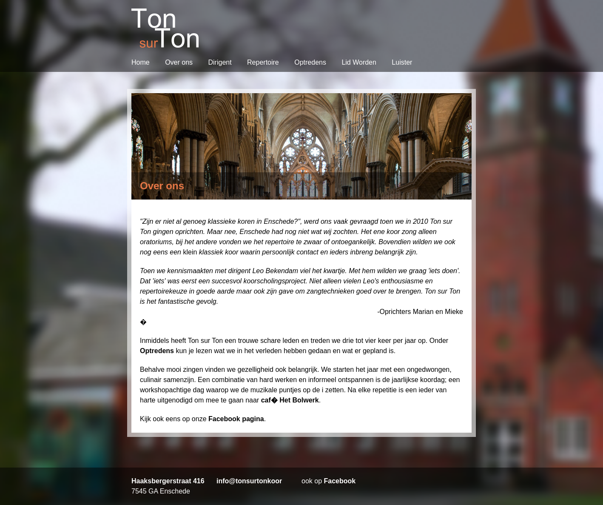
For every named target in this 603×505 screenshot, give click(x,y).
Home (141, 62)
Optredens (311, 62)
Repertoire (264, 62)
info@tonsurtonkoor (249, 481)
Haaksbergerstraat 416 (168, 481)
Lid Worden (359, 62)
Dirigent (220, 62)
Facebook (340, 481)
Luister (402, 62)
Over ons (179, 62)
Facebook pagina (236, 418)
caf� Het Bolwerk (290, 400)
